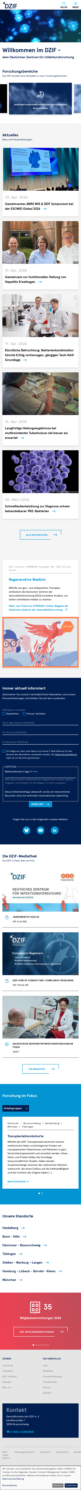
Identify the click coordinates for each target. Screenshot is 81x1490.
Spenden (47, 1393)
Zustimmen (71, 1485)
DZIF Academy (9, 1377)
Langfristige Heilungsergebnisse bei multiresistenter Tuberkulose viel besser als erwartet (36, 433)
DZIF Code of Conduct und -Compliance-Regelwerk (43, 980)
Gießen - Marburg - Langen (22, 1262)
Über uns (6, 1387)
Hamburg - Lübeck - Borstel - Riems (28, 1271)
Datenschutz (62, 1452)
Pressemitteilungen (52, 1377)
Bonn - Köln (11, 1236)
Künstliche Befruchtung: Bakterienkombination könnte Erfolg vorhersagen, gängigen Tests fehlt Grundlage (39, 355)
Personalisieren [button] (9, 1485)
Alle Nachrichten (36, 535)
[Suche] (63, 5)
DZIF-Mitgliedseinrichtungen (37, 1332)
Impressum (45, 1452)
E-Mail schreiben (22, 1432)
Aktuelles (6, 1382)
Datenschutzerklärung (66, 754)
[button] (39, 1193)
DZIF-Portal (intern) (6, 1455)
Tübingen (9, 1254)
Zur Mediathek (36, 1069)
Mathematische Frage (17, 771)
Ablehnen (58, 1485)
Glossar (46, 1387)
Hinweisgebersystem (25, 1452)
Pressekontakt (50, 1382)
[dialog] (40, 1478)
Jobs (45, 1365)
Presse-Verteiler (36, 713)
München (9, 1280)
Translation (7, 1371)
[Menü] (75, 5)
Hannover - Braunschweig (21, 1245)
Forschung (7, 1365)
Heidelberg (10, 1228)
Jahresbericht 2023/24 (26, 917)
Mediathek (48, 1371)
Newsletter (12, 713)
